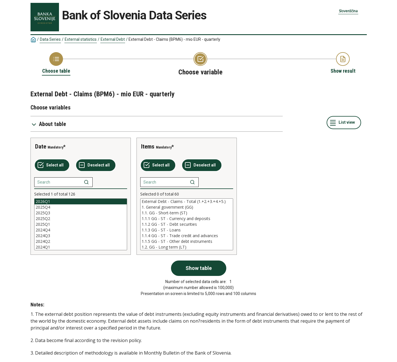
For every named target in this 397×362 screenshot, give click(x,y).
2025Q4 (80, 207)
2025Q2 (80, 218)
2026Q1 (80, 201)
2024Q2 (80, 241)
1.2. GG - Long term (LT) (187, 247)
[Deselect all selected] (96, 165)
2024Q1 (80, 247)
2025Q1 (80, 224)
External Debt (113, 39)
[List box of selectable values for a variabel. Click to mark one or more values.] (80, 224)
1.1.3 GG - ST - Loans (187, 230)
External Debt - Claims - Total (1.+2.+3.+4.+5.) (187, 201)
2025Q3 (80, 213)
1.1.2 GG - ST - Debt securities (187, 224)
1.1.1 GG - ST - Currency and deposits (187, 218)
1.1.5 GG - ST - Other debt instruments (187, 241)
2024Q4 (80, 230)
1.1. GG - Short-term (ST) (187, 213)
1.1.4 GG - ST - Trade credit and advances (187, 236)
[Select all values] (52, 165)
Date (40, 146)
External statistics (81, 39)
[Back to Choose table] (56, 63)
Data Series (50, 39)
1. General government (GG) (187, 207)
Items (147, 146)
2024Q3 (80, 236)
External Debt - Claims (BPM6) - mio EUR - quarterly (174, 39)
